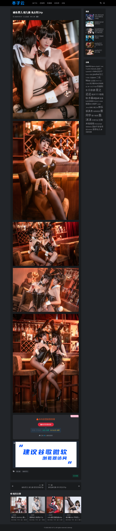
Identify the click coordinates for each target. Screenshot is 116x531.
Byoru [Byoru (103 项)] (93, 66)
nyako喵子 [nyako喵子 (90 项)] (89, 71)
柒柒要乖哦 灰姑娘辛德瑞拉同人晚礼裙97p (99, 31)
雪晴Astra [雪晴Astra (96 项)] (89, 127)
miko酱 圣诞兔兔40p (54, 518)
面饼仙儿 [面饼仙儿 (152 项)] (96, 129)
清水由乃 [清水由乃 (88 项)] (96, 101)
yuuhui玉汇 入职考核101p (99, 45)
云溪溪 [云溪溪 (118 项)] (93, 81)
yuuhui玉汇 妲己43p (98, 51)
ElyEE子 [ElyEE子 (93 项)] (98, 66)
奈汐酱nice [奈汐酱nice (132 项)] (93, 83)
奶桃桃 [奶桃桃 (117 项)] (100, 83)
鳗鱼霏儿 (25, 471)
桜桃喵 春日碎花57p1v (99, 23)
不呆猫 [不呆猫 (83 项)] (87, 77)
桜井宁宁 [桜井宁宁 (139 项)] (95, 94)
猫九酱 (18, 471)
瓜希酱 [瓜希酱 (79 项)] (101, 101)
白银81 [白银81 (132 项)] (94, 104)
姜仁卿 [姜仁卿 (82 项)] (87, 86)
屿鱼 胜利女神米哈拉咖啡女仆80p (99, 16)
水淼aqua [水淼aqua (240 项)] (93, 98)
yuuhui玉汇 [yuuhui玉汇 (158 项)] (98, 74)
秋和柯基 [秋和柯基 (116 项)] (96, 111)
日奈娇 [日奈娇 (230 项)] (91, 90)
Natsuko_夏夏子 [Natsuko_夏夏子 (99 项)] (96, 69)
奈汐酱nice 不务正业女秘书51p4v (73, 518)
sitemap (69, 527)
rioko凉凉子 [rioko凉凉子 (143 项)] (97, 71)
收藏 (75, 476)
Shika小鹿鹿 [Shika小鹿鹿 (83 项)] (89, 74)
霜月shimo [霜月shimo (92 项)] (89, 129)
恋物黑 (27, 17)
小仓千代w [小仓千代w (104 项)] (93, 86)
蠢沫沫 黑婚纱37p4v (99, 37)
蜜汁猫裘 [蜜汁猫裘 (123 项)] (95, 115)
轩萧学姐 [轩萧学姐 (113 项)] (95, 120)
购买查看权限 (45, 424)
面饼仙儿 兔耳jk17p (36, 517)
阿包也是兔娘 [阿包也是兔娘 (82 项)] (98, 124)
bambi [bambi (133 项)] (88, 66)
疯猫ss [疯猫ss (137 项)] (88, 104)
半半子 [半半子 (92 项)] (98, 81)
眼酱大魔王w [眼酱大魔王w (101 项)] (94, 107)
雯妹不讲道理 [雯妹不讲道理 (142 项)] (97, 126)
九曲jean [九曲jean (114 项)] (93, 77)
